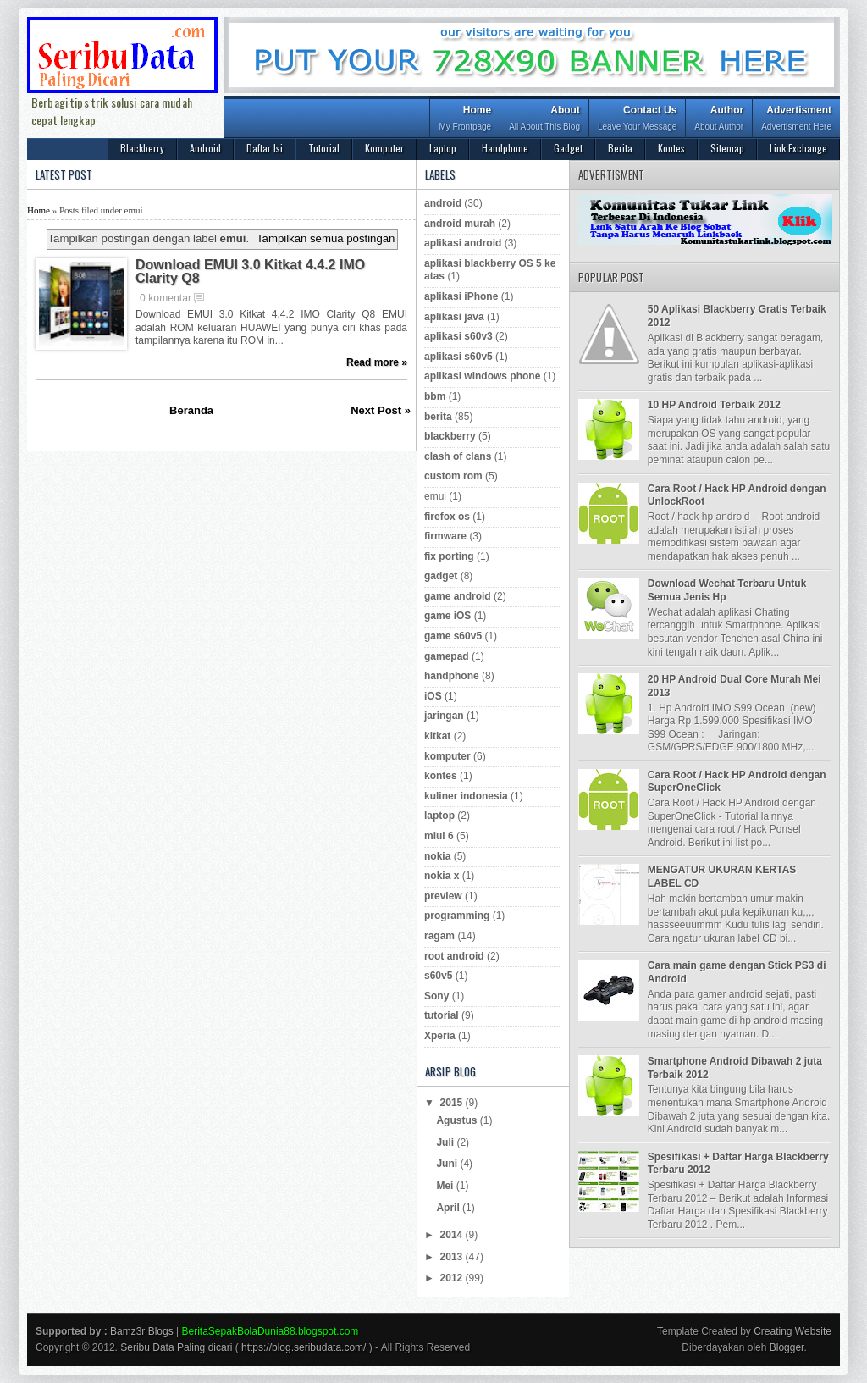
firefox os (447, 517)
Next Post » (381, 410)
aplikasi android (462, 243)
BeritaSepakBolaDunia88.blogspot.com (270, 1331)
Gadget (568, 148)
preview (443, 896)
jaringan (444, 716)
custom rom (453, 476)
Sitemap (727, 148)
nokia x (441, 876)
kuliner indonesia (466, 796)
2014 (453, 1235)
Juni (448, 1164)
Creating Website (792, 1331)
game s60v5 (453, 636)
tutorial (441, 1015)
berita (438, 417)
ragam (439, 936)
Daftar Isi (264, 148)
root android (454, 956)
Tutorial (324, 148)
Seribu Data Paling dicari (176, 1347)
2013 (453, 1257)
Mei (446, 1186)
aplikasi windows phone (482, 376)
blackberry (450, 436)
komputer (447, 756)
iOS (433, 696)
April (449, 1208)
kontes (440, 776)
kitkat (437, 736)
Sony (436, 996)
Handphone (505, 148)
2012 (453, 1278)
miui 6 (439, 836)
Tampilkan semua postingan (326, 238)
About (544, 120)
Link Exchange (798, 148)
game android (457, 596)
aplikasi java (454, 317)
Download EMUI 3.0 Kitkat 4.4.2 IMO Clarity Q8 (250, 271)
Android (205, 148)
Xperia (440, 1036)
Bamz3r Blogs (142, 1331)
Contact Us (637, 120)
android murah (459, 224)
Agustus (457, 1120)
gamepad (446, 656)
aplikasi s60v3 (458, 336)
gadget (440, 576)
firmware (445, 536)
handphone (451, 676)
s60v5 (438, 976)
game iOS (447, 616)
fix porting (449, 556)
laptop (439, 816)
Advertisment (796, 120)
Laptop (442, 148)
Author (718, 120)
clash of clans (457, 456)
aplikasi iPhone (461, 296)
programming (456, 915)
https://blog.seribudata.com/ (303, 1347)
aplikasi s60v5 (458, 356)
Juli (446, 1142)
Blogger (787, 1347)
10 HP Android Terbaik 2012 (714, 405)
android (442, 203)
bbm (434, 396)
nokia (437, 856)
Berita (620, 148)
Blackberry (142, 148)
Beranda (191, 410)
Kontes (671, 148)
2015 (453, 1103)
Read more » (376, 362)
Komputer (384, 148)
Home (465, 120)
